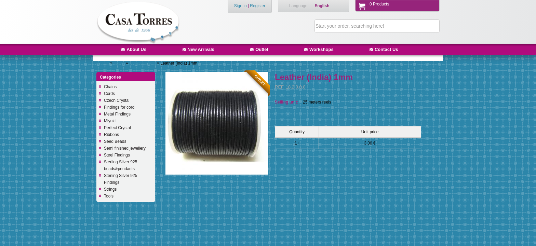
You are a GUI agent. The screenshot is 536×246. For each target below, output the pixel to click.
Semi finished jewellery (125, 148)
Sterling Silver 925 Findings (120, 179)
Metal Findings (117, 114)
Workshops (321, 49)
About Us (136, 49)
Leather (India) (143, 63)
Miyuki (110, 121)
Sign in (240, 5)
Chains (110, 86)
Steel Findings (117, 155)
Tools (108, 196)
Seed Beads (115, 141)
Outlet (261, 49)
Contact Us (386, 49)
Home (103, 63)
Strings (110, 189)
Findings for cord (119, 107)
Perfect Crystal (117, 127)
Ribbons (111, 134)
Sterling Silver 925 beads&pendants (120, 165)
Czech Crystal (117, 100)
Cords (119, 63)
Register (257, 5)
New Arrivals (201, 49)
